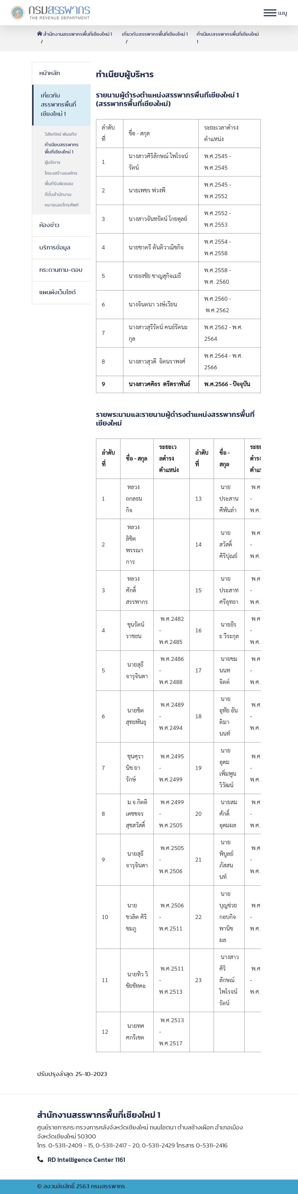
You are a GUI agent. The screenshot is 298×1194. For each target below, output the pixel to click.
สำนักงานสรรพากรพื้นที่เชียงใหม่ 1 (74, 34)
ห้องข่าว (49, 225)
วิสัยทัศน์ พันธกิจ (60, 134)
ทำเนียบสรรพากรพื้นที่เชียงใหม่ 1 (62, 148)
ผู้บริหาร (53, 162)
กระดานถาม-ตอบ (61, 270)
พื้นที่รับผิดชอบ (59, 184)
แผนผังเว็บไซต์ (57, 292)
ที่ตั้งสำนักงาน (58, 194)
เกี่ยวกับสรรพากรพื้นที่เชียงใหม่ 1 (155, 34)
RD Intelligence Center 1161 (86, 1160)
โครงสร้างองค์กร (61, 173)
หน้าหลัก (49, 73)
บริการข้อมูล (54, 247)
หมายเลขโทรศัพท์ (62, 205)
